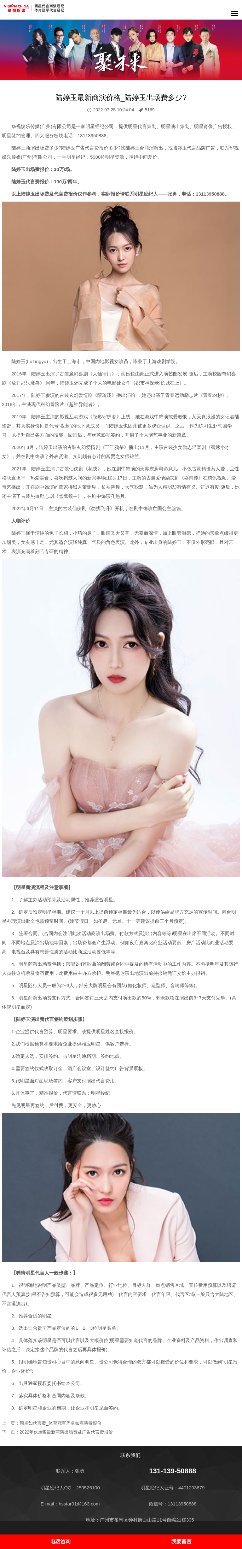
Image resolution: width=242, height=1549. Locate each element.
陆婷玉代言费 (25, 181)
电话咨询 (60, 1541)
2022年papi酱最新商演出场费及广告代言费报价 (66, 1431)
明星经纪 (94, 126)
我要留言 (181, 1541)
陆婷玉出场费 (25, 169)
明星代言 (137, 126)
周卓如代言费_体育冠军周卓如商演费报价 (60, 1423)
